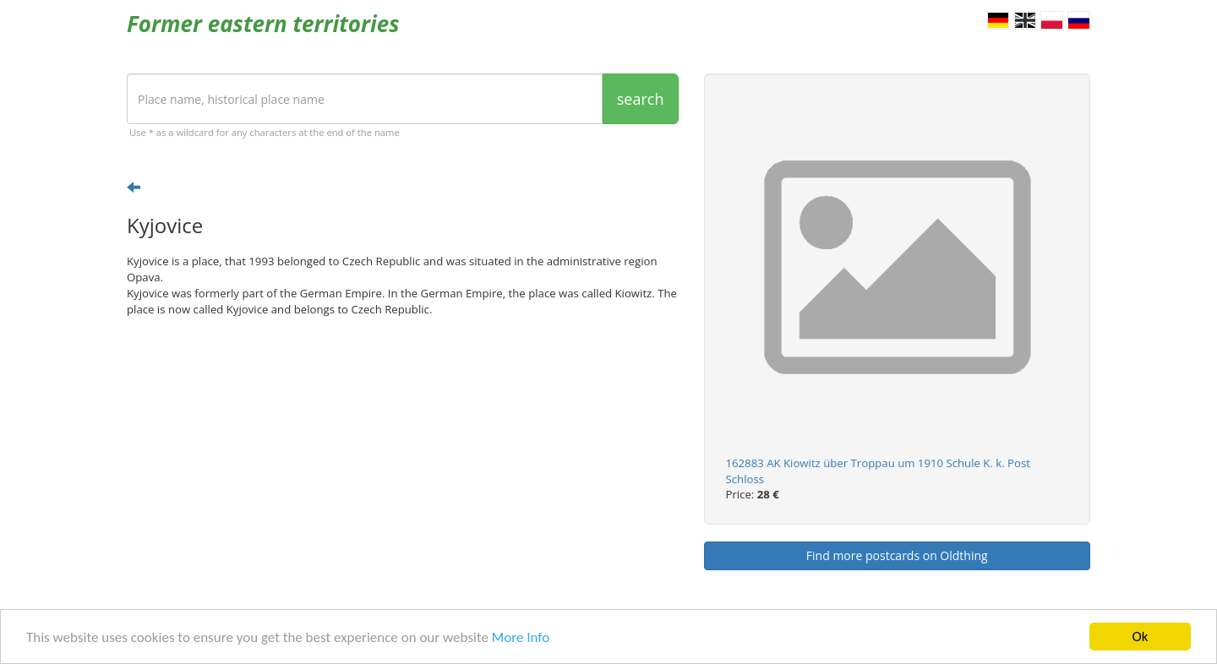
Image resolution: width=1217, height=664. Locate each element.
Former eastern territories (263, 23)
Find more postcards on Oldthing (897, 555)
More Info (520, 638)
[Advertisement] (403, 461)
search (640, 99)
